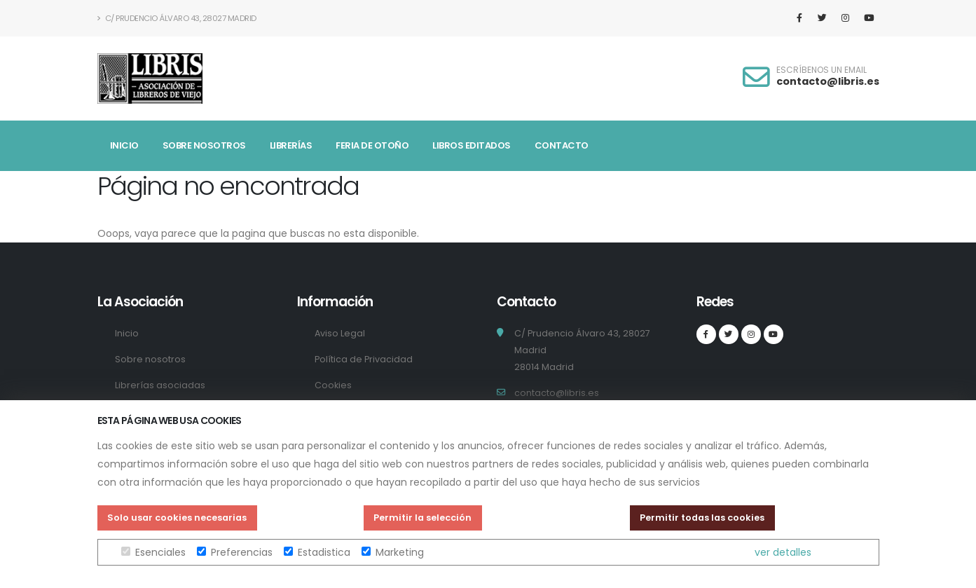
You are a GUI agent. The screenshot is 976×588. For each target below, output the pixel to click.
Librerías (291, 145)
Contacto (562, 145)
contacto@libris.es (827, 81)
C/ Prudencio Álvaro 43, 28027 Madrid (176, 18)
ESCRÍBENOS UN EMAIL (821, 70)
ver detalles (783, 552)
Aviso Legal (340, 333)
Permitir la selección (422, 518)
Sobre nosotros (204, 145)
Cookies (333, 385)
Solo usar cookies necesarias (177, 518)
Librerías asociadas (160, 385)
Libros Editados (471, 145)
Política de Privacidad (364, 359)
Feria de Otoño (372, 145)
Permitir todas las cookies (702, 518)
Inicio (124, 145)
